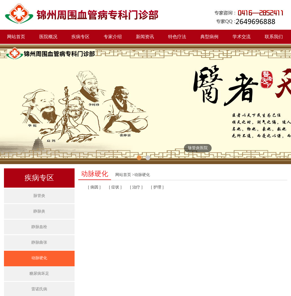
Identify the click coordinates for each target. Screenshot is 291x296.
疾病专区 (80, 36)
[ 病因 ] (94, 187)
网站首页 (16, 36)
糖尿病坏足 (39, 273)
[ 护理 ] (157, 187)
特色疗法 (177, 36)
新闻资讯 (145, 36)
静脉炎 (39, 211)
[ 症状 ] (115, 187)
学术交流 (242, 36)
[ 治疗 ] (136, 187)
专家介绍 (113, 36)
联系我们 (274, 36)
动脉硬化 (39, 258)
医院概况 (48, 36)
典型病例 (209, 36)
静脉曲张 (39, 242)
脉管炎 (39, 196)
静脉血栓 (39, 227)
